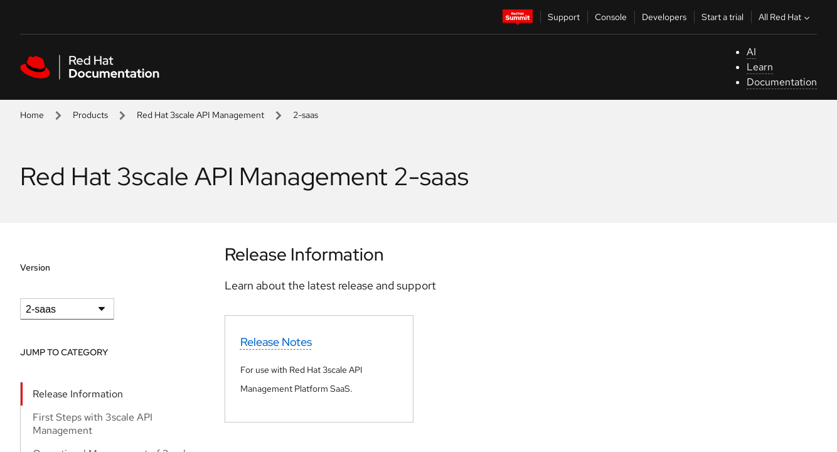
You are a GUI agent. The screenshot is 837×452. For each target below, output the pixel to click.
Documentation (782, 82)
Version (35, 267)
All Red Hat (786, 17)
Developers (664, 17)
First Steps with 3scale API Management (92, 424)
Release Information (78, 394)
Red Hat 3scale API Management (200, 115)
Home (32, 115)
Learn (760, 66)
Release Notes (276, 342)
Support (564, 17)
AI (751, 51)
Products (90, 115)
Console (611, 17)
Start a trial (722, 17)
